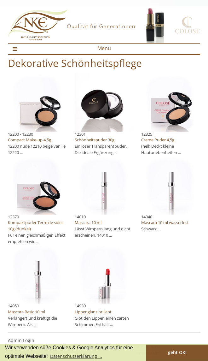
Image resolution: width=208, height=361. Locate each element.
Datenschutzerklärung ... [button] (76, 356)
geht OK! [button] (177, 352)
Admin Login (21, 340)
